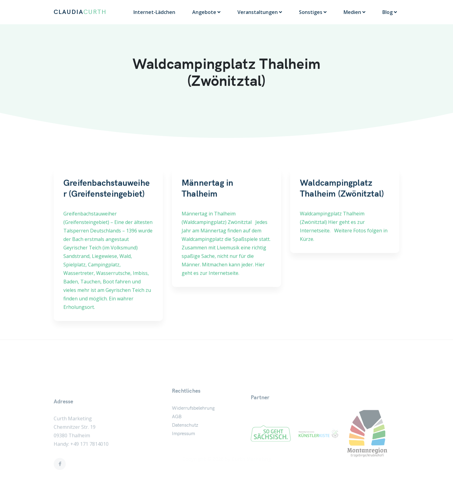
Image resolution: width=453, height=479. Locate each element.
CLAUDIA (80, 12)
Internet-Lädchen (154, 12)
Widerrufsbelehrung (193, 430)
